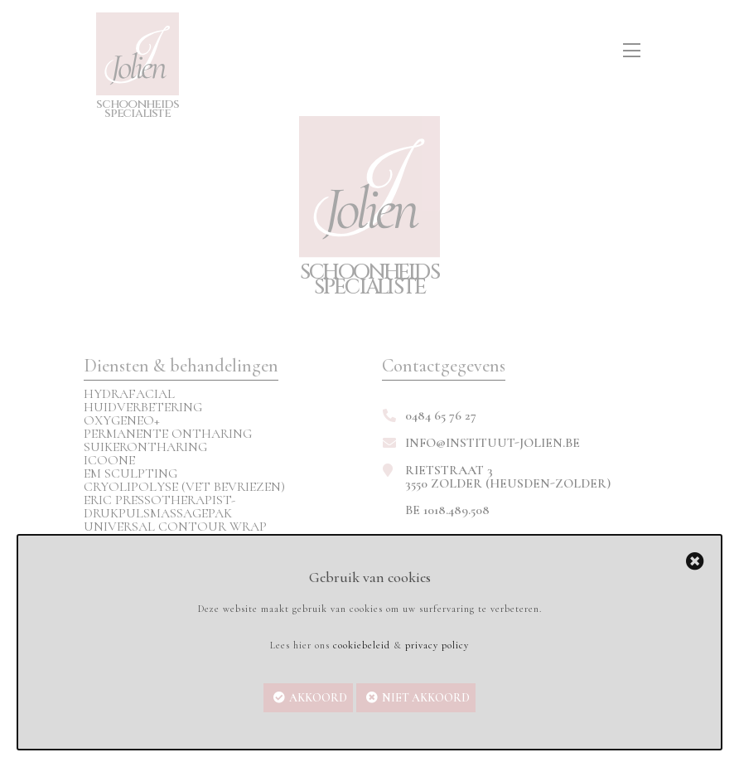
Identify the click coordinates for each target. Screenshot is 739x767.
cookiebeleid (361, 645)
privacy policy (437, 645)
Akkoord (318, 698)
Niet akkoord (426, 698)
